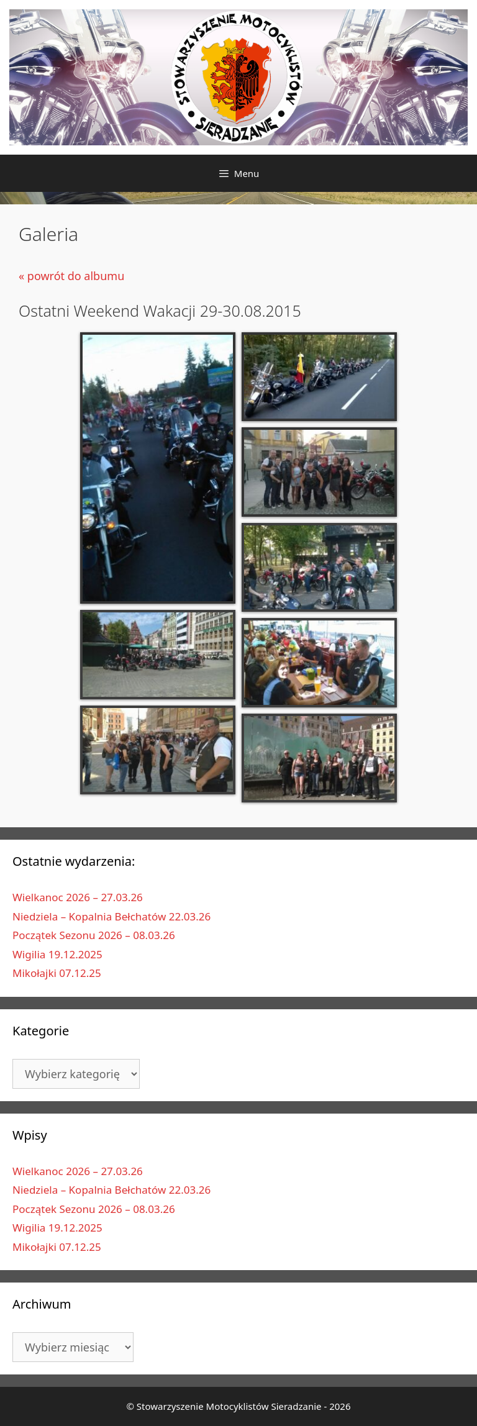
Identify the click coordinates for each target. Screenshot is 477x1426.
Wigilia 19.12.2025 (57, 954)
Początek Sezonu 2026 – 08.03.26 (93, 935)
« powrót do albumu (71, 275)
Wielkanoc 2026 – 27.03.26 (77, 897)
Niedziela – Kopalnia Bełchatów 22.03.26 (111, 916)
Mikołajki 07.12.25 (56, 973)
